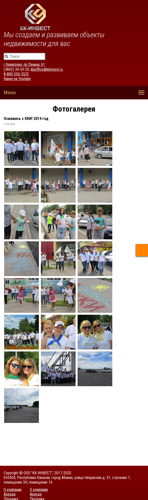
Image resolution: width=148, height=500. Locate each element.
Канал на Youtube (17, 78)
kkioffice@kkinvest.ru (47, 69)
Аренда (9, 494)
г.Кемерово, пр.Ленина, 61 (24, 64)
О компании (13, 489)
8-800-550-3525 (16, 74)
